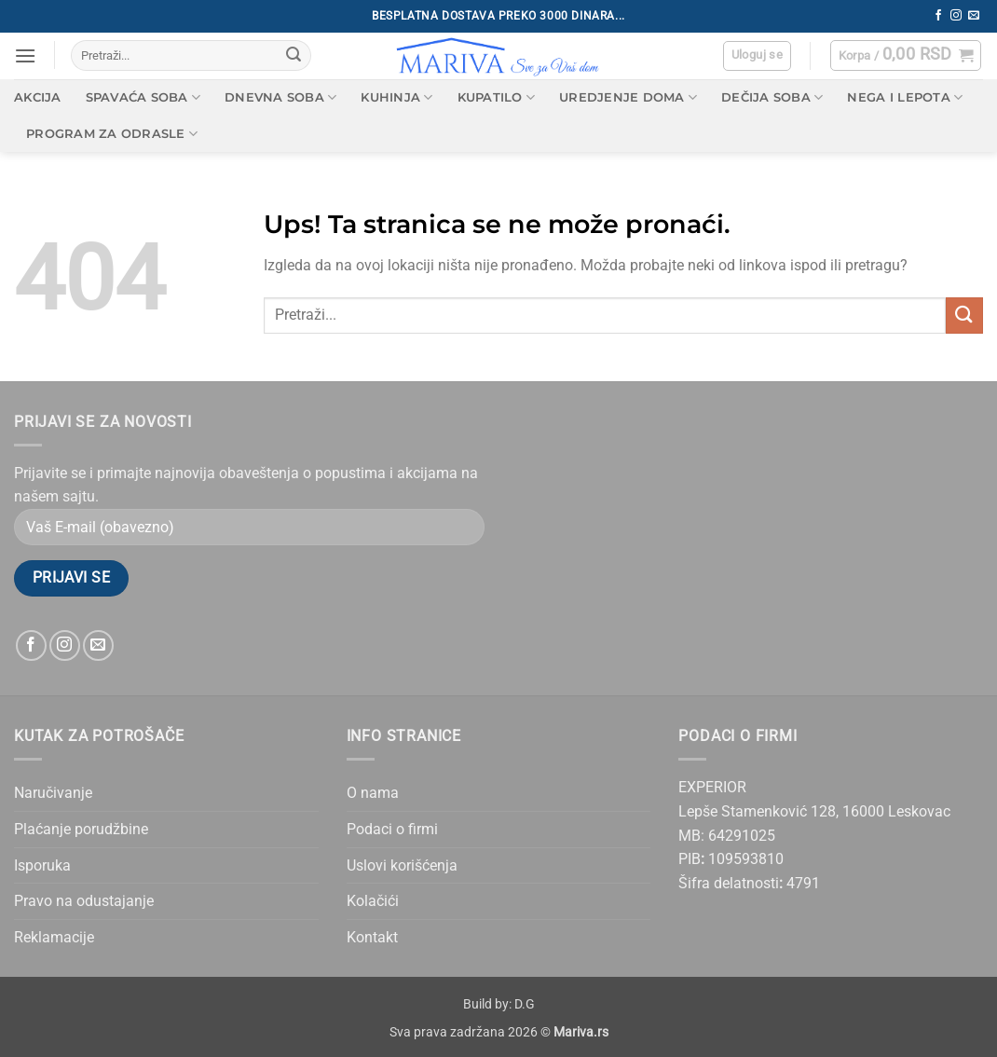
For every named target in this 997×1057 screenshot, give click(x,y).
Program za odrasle (112, 134)
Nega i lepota (905, 97)
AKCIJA (37, 97)
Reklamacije (54, 937)
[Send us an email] (973, 15)
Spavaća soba (143, 97)
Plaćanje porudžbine (81, 829)
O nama (373, 793)
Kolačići (373, 901)
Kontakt (372, 937)
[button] (25, 55)
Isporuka (42, 865)
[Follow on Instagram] (956, 15)
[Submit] (293, 56)
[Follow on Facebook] (938, 15)
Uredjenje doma (628, 97)
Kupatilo (497, 97)
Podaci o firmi (392, 829)
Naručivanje (53, 793)
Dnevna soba (280, 97)
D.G (524, 1004)
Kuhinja (396, 97)
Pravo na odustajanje (84, 901)
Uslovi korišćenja (402, 865)
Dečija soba (772, 97)
